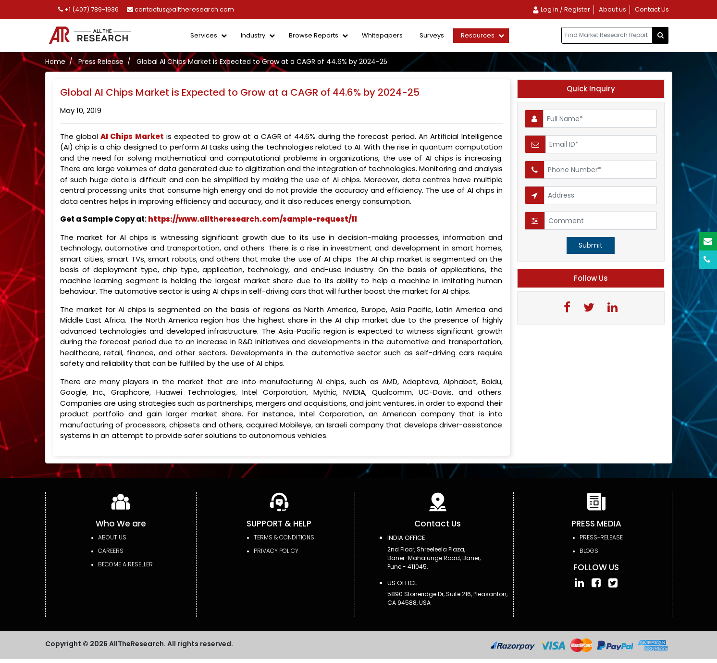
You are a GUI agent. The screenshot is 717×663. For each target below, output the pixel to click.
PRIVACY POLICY (276, 551)
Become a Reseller (125, 564)
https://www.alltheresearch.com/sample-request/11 (252, 219)
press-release (601, 537)
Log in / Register (561, 9)
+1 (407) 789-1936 (88, 9)
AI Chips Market (132, 136)
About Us (112, 537)
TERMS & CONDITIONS (284, 537)
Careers (111, 551)
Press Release (101, 61)
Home (55, 61)
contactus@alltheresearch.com (180, 9)
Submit (591, 245)
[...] (607, 35)
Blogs (589, 551)
